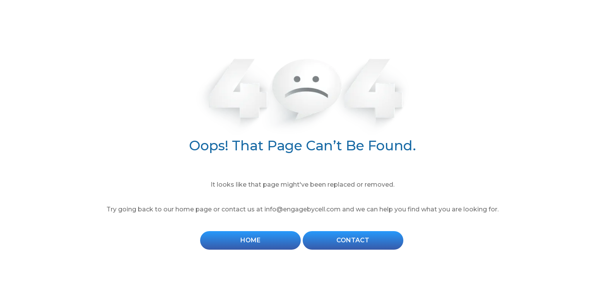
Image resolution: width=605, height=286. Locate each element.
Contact (352, 240)
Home (250, 240)
